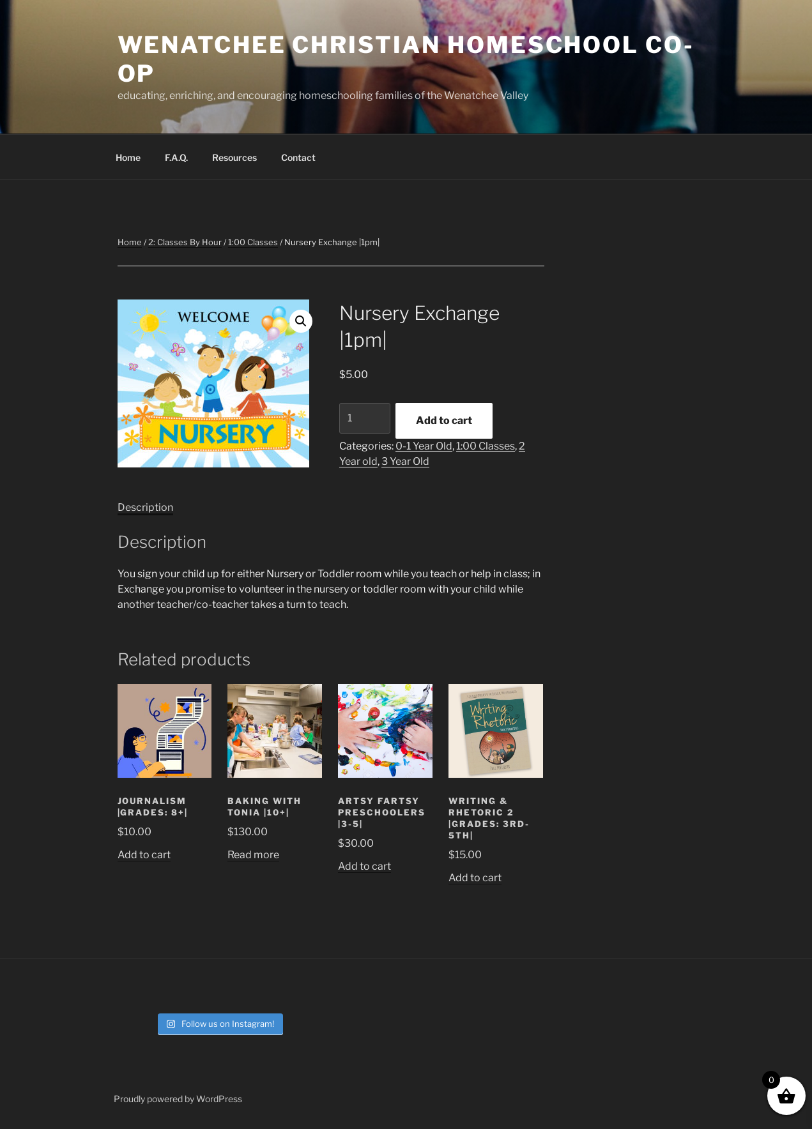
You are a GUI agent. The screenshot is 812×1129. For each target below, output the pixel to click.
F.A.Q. (176, 157)
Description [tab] (145, 507)
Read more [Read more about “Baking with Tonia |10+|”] (253, 855)
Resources (234, 157)
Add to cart (444, 420)
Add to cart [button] (144, 855)
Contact (298, 157)
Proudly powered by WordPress (178, 1098)
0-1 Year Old (423, 446)
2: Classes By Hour (185, 242)
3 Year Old (405, 461)
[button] (300, 321)
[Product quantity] (364, 418)
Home (128, 157)
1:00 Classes (253, 242)
